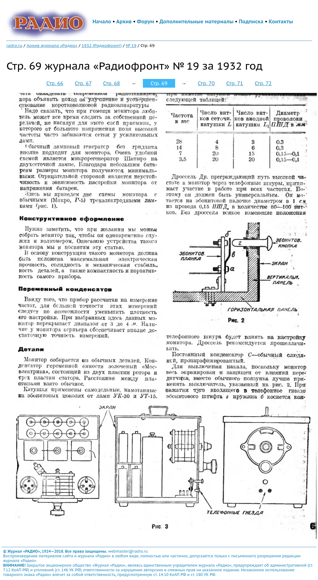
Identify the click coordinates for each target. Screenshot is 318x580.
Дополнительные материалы (196, 21)
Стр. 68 (111, 83)
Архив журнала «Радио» (51, 45)
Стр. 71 (234, 83)
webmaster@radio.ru (128, 551)
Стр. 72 (263, 83)
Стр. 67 (83, 83)
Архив (124, 21)
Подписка (251, 21)
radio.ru (14, 45)
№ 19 (131, 45)
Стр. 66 (54, 83)
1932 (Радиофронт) (102, 45)
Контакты (281, 21)
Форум (145, 21)
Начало (102, 21)
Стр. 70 (206, 83)
